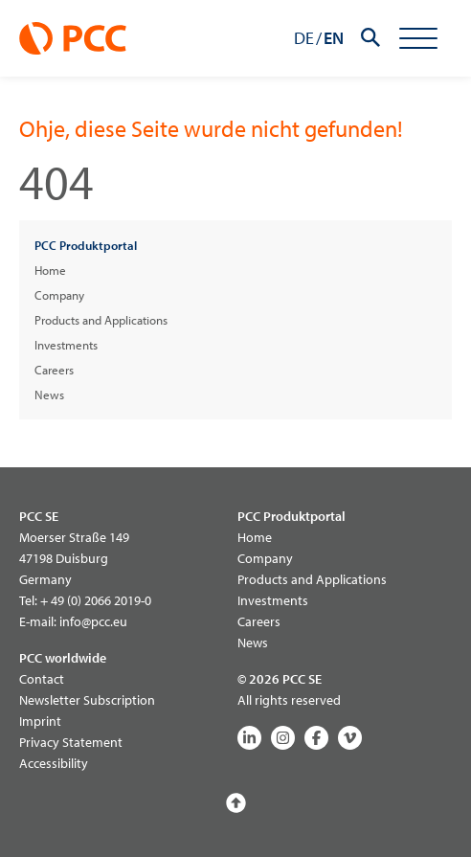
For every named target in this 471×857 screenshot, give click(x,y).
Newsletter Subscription (87, 700)
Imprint (40, 721)
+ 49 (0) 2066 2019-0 (95, 600)
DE (304, 38)
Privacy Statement (71, 742)
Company (59, 295)
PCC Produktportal (85, 245)
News (49, 394)
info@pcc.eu (93, 621)
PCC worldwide (62, 657)
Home (50, 270)
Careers (54, 369)
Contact (41, 679)
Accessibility (53, 763)
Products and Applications (101, 319)
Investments (66, 344)
